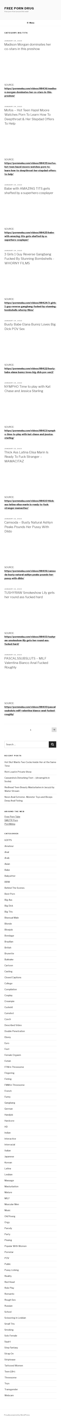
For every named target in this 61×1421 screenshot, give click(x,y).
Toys (6, 1383)
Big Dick (8, 905)
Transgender (11, 1389)
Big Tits (8, 911)
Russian (8, 1306)
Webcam (9, 1395)
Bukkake (8, 959)
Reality (8, 1276)
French (8, 1091)
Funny (7, 1097)
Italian (7, 1150)
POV (6, 1258)
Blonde (8, 923)
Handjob (8, 1114)
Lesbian (8, 1174)
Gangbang (9, 1103)
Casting (8, 971)
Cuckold (8, 1007)
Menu (30, 23)
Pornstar (9, 1252)
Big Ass (8, 900)
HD (6, 1126)
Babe (7, 870)
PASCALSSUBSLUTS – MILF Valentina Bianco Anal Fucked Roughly (26, 662)
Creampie (9, 1001)
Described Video (13, 1025)
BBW (7, 882)
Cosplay (8, 995)
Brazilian (8, 941)
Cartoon (8, 965)
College (8, 983)
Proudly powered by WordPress (17, 1415)
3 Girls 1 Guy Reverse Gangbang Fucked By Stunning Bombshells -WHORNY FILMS (29, 258)
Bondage (9, 935)
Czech (7, 1019)
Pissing (8, 1240)
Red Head (9, 1282)
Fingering (9, 1073)
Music (7, 1210)
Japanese (9, 1156)
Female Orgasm (12, 1055)
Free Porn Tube (12, 816)
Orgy (7, 1222)
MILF (7, 1198)
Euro (6, 1043)
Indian (7, 1132)
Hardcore (9, 1120)
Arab (6, 858)
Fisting (8, 1079)
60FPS (8, 840)
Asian (7, 864)
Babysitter (10, 876)
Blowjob (8, 929)
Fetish (7, 1061)
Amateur (9, 846)
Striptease (9, 1359)
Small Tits (9, 1324)
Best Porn (9, 894)
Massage (9, 1180)
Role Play (9, 1288)
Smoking (9, 1330)
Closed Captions (12, 977)
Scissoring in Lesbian (15, 1318)
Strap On (9, 1353)
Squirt (7, 1341)
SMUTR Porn (11, 820)
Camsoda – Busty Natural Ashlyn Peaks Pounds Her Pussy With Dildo (28, 526)
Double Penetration (14, 1031)
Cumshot (9, 1013)
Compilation (10, 989)
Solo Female (10, 1335)
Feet (6, 1049)
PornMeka (9, 824)
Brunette (9, 953)
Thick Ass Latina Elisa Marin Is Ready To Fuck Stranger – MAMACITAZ (26, 456)
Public (7, 1264)
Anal (6, 852)
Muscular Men (11, 1204)
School (7, 1312)
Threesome (10, 1377)
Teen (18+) (9, 1371)
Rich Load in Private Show (17, 772)
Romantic (9, 1294)
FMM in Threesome (14, 1085)
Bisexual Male (11, 917)
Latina (7, 1168)
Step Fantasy (11, 1347)
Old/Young (9, 1216)
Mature (8, 1192)
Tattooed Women (13, 1365)
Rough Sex (10, 1300)
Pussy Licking (11, 1270)
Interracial (9, 1144)
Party (7, 1234)
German (8, 1109)
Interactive (10, 1138)
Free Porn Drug (19, 8)
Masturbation (11, 1186)
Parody (8, 1228)
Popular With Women (15, 1246)
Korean (8, 1162)
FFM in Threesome (14, 1067)
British (7, 947)
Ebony (7, 1037)
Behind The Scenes (14, 888)
